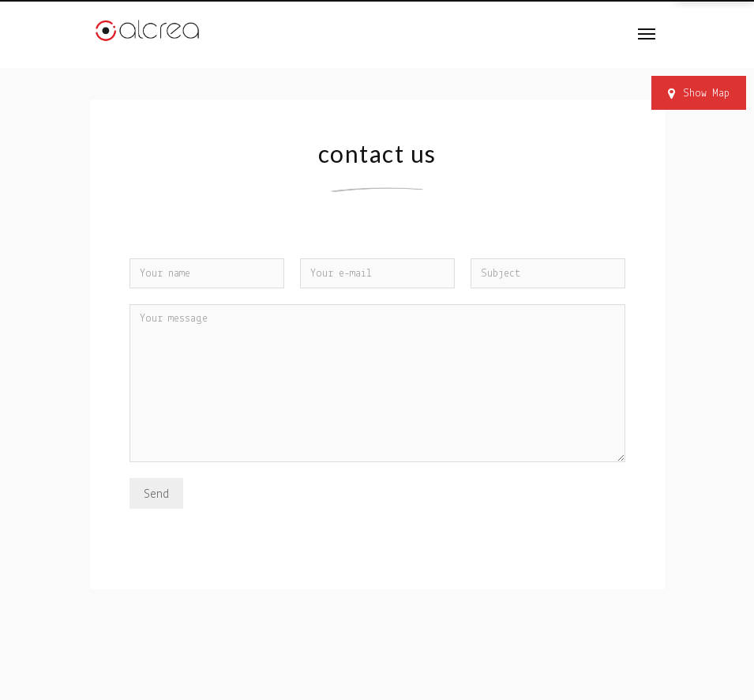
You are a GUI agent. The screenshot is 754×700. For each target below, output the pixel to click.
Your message (377, 383)
